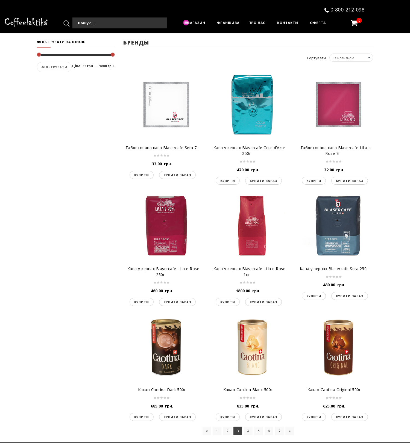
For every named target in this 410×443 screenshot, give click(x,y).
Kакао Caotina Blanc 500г (248, 389)
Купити (141, 175)
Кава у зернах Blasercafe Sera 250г (334, 268)
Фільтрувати (54, 67)
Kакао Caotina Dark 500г (162, 389)
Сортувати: (317, 57)
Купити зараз (177, 175)
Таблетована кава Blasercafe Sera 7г (162, 147)
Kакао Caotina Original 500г (334, 389)
